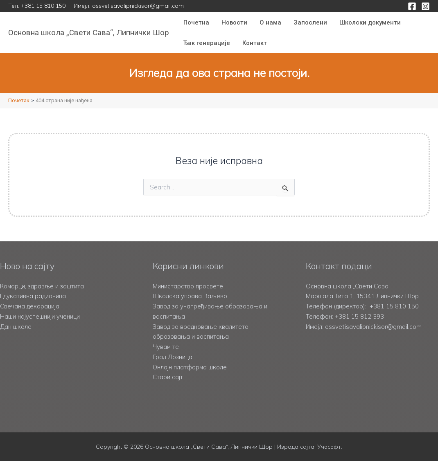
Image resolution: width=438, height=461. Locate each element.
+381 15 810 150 (43, 5)
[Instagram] (425, 6)
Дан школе (16, 327)
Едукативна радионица (33, 296)
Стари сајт (168, 377)
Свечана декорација (29, 306)
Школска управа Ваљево (190, 296)
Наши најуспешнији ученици (40, 316)
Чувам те (166, 347)
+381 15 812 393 (359, 316)
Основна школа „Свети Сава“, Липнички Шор (88, 32)
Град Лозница (173, 357)
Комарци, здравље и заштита (43, 286)
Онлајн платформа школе (190, 367)
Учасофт (329, 446)
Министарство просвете (188, 286)
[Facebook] (412, 6)
